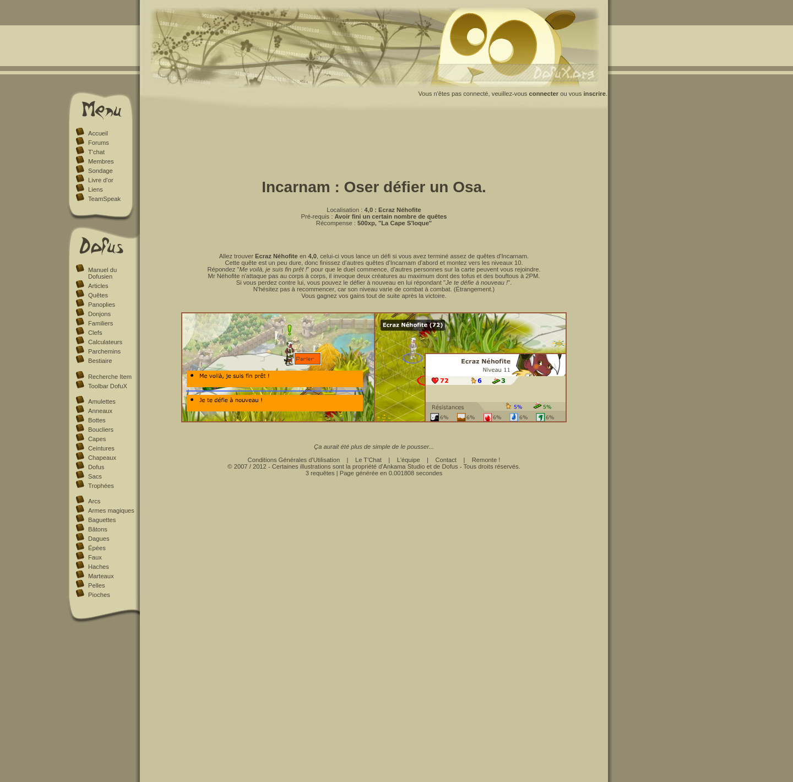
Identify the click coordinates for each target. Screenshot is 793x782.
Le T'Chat (368, 460)
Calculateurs (105, 342)
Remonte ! (486, 460)
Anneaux (100, 411)
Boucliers (100, 429)
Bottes (97, 420)
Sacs (95, 476)
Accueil (98, 133)
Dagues (99, 538)
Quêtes (98, 295)
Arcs (94, 501)
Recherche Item (110, 376)
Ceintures (101, 448)
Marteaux (101, 576)
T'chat (96, 152)
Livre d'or (100, 180)
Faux (95, 557)
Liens (95, 189)
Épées (97, 548)
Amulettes (102, 401)
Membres (101, 161)
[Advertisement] (373, 142)
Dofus (96, 467)
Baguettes (102, 520)
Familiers (100, 323)
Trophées (101, 485)
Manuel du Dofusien (102, 273)
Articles (98, 286)
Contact (446, 460)
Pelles (96, 585)
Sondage (100, 170)
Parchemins (104, 351)
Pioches (99, 594)
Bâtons (97, 529)
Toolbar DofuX (107, 386)
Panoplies (101, 304)
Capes (97, 439)
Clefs (95, 332)
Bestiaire (100, 360)
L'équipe (408, 460)
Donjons (99, 314)
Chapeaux (102, 457)
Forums (98, 142)
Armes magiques (111, 510)
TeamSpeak (104, 199)
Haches (98, 566)
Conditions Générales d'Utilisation (294, 460)
